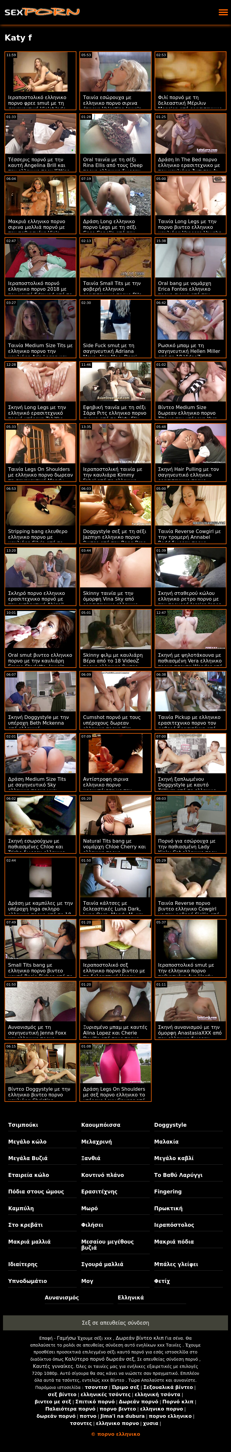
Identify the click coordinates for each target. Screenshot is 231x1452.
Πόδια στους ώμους (36, 1192)
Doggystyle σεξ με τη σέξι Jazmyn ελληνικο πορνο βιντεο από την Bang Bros (114, 537)
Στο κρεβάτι (25, 1225)
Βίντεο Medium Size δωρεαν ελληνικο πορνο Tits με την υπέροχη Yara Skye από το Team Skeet (187, 416)
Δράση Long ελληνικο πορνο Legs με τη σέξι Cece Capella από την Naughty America (109, 230)
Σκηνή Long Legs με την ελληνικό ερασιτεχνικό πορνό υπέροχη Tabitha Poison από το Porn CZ (37, 416)
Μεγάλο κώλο (27, 1142)
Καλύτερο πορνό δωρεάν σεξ (99, 1359)
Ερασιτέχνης (99, 1192)
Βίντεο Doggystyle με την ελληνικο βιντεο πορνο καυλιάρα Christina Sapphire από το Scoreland (40, 1097)
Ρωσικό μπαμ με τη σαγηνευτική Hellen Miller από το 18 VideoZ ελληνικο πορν (189, 354)
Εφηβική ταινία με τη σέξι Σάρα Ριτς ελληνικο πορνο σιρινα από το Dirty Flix (114, 413)
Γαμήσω (66, 1338)
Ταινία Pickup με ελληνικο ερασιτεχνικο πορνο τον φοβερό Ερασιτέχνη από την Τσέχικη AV (189, 725)
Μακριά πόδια (174, 1242)
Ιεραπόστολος (174, 1225)
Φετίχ (162, 1281)
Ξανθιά (90, 1158)
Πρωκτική (168, 1208)
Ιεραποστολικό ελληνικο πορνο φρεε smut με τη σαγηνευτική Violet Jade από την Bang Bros (37, 106)
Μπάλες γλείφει (176, 1264)
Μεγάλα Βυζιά (28, 1158)
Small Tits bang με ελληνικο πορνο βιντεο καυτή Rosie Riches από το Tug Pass (40, 973)
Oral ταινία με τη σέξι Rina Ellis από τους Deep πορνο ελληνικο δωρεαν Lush (113, 168)
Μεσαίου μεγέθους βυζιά (107, 1245)
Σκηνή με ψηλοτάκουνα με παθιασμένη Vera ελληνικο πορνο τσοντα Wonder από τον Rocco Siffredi (190, 663)
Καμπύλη (21, 1208)
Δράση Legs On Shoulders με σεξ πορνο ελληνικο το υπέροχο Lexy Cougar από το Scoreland (114, 1097)
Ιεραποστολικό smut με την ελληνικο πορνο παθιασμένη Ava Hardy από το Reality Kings (186, 973)
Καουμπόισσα (100, 1125)
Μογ (87, 1281)
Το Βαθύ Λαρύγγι (178, 1175)
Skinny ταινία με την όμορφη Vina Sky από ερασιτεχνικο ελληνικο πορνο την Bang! (110, 601)
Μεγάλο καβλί (174, 1158)
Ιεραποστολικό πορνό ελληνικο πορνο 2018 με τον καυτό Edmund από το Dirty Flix (40, 291)
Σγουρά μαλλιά (102, 1264)
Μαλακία (166, 1142)
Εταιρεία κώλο (28, 1175)
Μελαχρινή (96, 1142)
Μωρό (89, 1208)
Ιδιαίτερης (23, 1264)
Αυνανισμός (62, 1298)
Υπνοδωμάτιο (27, 1281)
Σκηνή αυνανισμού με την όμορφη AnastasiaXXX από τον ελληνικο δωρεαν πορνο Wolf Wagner (190, 1035)
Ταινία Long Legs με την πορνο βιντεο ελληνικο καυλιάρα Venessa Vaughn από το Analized (190, 230)
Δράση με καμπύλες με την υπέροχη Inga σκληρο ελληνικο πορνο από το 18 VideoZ (40, 911)
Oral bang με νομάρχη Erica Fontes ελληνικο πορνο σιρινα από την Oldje (184, 291)
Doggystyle (170, 1125)
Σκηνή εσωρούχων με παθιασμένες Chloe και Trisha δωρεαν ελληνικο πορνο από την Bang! (36, 849)
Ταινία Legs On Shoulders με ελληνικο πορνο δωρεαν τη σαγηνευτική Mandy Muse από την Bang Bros (40, 477)
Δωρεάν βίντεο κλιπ (140, 1338)
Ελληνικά (131, 1298)
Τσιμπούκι (23, 1125)
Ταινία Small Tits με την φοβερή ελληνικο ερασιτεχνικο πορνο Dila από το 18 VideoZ (112, 291)
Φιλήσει (92, 1225)
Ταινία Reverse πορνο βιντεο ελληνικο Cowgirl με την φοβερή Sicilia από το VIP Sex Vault (189, 911)
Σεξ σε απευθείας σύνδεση (115, 1323)
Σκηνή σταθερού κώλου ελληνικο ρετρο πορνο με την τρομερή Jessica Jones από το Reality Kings (189, 601)
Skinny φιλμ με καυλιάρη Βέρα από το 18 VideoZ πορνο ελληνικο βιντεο (113, 660)
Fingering (168, 1192)
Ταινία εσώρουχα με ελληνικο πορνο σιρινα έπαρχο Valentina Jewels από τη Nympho (112, 106)
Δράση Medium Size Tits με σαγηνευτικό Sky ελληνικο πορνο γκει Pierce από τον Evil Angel (38, 787)
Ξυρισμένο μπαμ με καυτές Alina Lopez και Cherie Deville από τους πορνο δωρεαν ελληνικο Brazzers (115, 1035)
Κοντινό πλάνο (102, 1175)
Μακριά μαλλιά (29, 1242)
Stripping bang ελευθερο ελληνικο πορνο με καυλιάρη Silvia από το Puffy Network (37, 540)
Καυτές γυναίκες (53, 1366)
